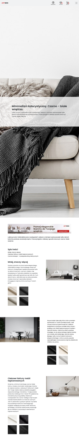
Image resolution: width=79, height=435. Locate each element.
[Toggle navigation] (76, 3)
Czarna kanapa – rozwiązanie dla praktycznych (23, 256)
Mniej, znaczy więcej (14, 252)
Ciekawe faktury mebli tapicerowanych (20, 254)
